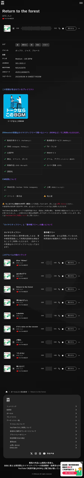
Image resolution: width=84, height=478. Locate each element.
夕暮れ (18, 339)
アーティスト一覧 (13, 420)
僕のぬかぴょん (22, 300)
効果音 (9, 409)
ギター (45, 45)
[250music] (2, 3)
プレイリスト (12, 416)
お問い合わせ (61, 203)
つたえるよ (20, 353)
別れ (37, 45)
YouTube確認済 (8, 19)
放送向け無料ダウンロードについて (23, 431)
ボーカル (10, 413)
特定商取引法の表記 (17, 438)
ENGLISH (13, 447)
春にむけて (20, 366)
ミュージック (12, 406)
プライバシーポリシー (18, 434)
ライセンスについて (17, 424)
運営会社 (13, 441)
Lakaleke (20, 313)
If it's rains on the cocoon (27, 326)
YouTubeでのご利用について (16, 215)
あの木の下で (21, 273)
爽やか (24, 45)
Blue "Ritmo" (21, 260)
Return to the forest (24, 287)
